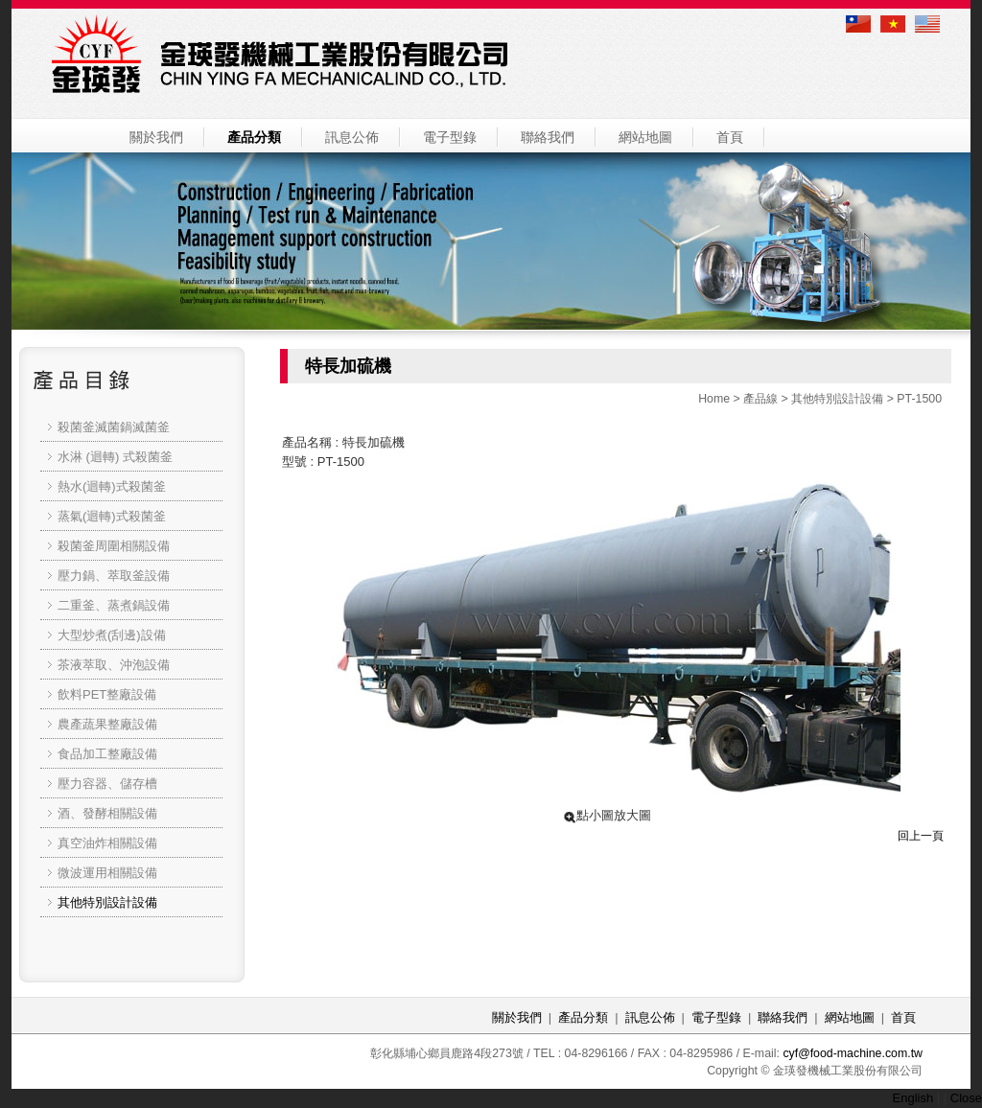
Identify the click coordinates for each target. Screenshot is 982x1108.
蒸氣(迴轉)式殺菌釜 (112, 516)
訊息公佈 (352, 137)
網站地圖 (645, 137)
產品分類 (254, 137)
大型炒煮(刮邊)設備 (112, 635)
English (913, 1098)
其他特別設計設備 (837, 398)
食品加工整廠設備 (107, 754)
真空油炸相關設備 (107, 843)
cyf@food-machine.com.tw (853, 1053)
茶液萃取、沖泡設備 (114, 665)
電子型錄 (450, 137)
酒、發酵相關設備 (107, 813)
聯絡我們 (547, 137)
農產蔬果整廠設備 (107, 724)
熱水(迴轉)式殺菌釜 (112, 486)
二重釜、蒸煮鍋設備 (114, 605)
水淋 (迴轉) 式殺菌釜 (115, 457)
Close (966, 1098)
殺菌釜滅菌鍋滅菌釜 (114, 427)
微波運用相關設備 (107, 873)
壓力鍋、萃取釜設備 (114, 575)
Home (714, 398)
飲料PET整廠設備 (107, 694)
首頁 (729, 137)
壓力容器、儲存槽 (107, 783)
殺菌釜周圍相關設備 (114, 546)
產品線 (760, 398)
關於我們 (156, 137)
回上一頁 (921, 836)
